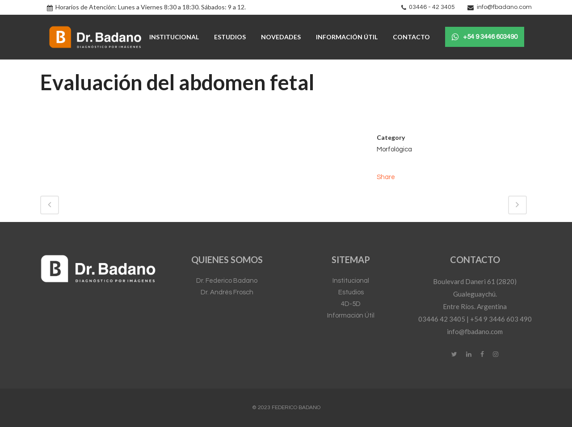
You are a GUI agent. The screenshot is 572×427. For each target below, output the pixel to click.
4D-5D (351, 304)
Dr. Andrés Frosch (227, 292)
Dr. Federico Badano (226, 280)
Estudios (351, 292)
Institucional (350, 280)
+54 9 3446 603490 (484, 37)
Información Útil (350, 315)
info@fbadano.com (504, 7)
